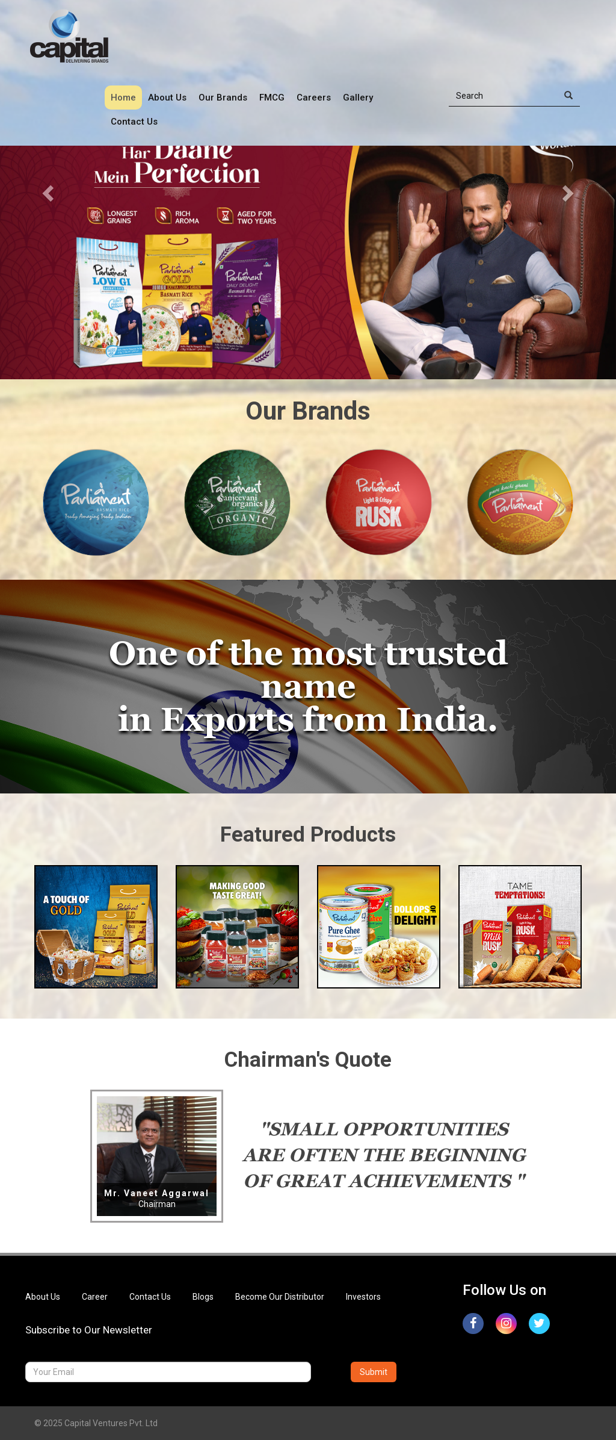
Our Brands (223, 97)
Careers (314, 97)
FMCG (272, 97)
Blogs (203, 1297)
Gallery (358, 97)
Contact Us (134, 121)
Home (123, 97)
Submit (373, 1372)
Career (95, 1297)
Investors (363, 1297)
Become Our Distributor (279, 1297)
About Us (167, 97)
